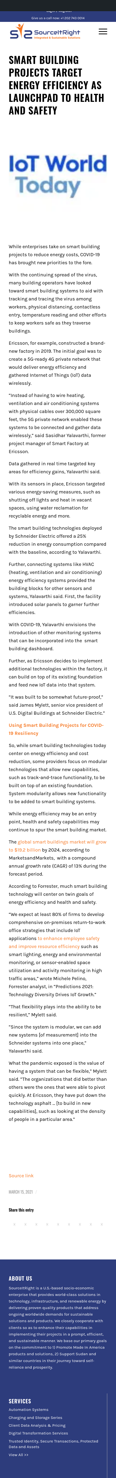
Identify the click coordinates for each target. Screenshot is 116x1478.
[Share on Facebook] (14, 1224)
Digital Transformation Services (38, 1433)
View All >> (19, 1454)
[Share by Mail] (101, 1224)
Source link (21, 1176)
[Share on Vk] (80, 1224)
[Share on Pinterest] (47, 1224)
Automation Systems (28, 1409)
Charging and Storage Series (35, 1417)
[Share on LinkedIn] (58, 1224)
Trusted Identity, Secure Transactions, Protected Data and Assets (53, 1444)
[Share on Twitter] (25, 1224)
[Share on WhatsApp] (36, 1224)
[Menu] (100, 31)
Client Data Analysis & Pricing (37, 1425)
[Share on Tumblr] (69, 1224)
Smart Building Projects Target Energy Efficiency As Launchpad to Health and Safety (57, 84)
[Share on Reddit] (91, 1224)
